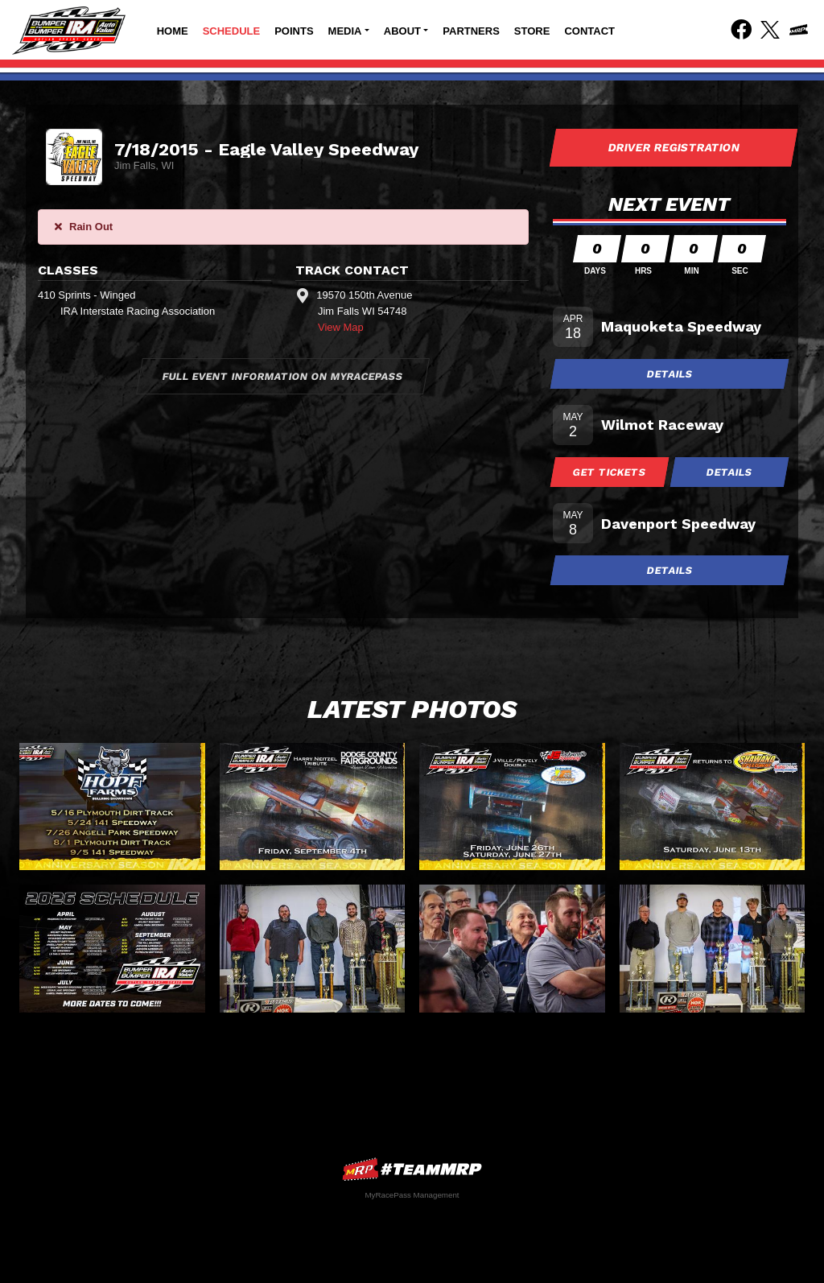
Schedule (232, 31)
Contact (589, 31)
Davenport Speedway (678, 523)
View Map (341, 327)
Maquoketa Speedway (681, 326)
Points (293, 31)
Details (669, 374)
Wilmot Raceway (662, 424)
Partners (471, 31)
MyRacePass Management (412, 1194)
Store (532, 31)
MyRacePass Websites (412, 1169)
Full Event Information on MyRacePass (283, 376)
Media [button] (345, 31)
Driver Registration (673, 147)
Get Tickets (610, 472)
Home (172, 31)
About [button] (402, 31)
